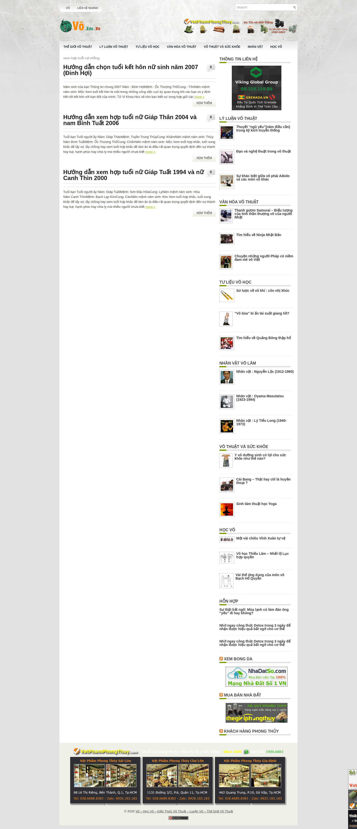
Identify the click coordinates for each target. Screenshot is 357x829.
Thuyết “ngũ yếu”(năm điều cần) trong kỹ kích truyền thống (263, 128)
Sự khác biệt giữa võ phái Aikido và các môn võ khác (263, 177)
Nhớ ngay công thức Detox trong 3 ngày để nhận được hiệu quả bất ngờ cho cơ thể (255, 627)
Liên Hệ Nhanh (87, 7)
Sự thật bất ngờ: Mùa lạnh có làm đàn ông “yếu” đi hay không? (254, 611)
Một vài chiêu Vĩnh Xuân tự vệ (260, 538)
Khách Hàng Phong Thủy (251, 731)
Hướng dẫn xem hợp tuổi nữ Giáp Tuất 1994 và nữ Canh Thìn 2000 (133, 175)
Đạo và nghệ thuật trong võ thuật (263, 151)
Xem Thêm (204, 103)
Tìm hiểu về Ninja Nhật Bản (258, 235)
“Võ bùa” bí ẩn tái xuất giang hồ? (262, 313)
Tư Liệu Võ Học (147, 47)
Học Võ (276, 47)
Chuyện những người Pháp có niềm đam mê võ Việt (264, 258)
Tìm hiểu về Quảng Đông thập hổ (263, 338)
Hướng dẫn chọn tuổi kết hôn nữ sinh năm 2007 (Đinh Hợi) (130, 70)
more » (199, 97)
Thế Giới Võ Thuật (77, 47)
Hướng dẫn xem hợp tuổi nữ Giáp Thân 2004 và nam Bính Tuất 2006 (130, 120)
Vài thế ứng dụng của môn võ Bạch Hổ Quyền (260, 576)
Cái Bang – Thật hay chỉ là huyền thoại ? (263, 481)
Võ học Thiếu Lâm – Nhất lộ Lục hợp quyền (262, 555)
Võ (68, 7)
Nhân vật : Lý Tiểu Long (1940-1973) (261, 422)
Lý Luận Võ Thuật (113, 47)
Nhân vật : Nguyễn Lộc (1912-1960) (265, 372)
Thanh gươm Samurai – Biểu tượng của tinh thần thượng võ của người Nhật (264, 213)
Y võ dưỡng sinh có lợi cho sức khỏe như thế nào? (260, 456)
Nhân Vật (255, 47)
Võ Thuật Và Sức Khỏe (222, 47)
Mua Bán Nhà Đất (242, 695)
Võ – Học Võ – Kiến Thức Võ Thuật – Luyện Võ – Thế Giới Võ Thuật (184, 811)
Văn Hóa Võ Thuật (181, 47)
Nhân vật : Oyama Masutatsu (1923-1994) (260, 397)
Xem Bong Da (238, 659)
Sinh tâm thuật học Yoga (256, 504)
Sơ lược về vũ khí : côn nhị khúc (263, 291)
